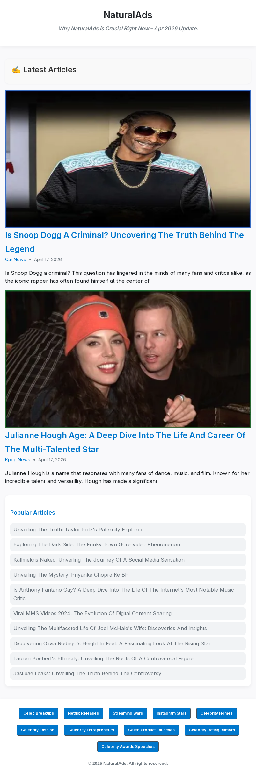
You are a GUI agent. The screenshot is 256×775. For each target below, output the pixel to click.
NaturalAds (128, 15)
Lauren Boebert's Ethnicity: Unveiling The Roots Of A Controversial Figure (103, 658)
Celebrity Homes (217, 713)
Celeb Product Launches (151, 730)
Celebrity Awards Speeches (128, 746)
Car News (15, 259)
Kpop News (17, 459)
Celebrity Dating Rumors (212, 730)
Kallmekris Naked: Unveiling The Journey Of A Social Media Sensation (99, 560)
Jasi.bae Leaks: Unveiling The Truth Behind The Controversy (87, 673)
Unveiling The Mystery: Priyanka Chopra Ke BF (70, 575)
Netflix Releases (83, 713)
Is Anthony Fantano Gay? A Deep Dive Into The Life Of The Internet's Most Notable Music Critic (123, 594)
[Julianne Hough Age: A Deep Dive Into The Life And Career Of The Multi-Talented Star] (128, 359)
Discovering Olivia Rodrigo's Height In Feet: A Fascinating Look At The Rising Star (112, 643)
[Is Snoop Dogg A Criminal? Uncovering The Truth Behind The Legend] (128, 159)
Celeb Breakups (38, 713)
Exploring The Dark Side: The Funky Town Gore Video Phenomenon (96, 544)
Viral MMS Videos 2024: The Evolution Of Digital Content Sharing (92, 613)
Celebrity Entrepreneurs (91, 730)
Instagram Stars (172, 713)
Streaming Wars (128, 713)
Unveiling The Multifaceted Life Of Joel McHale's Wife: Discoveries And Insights (110, 628)
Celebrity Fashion (37, 730)
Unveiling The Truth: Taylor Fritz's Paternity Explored (78, 529)
